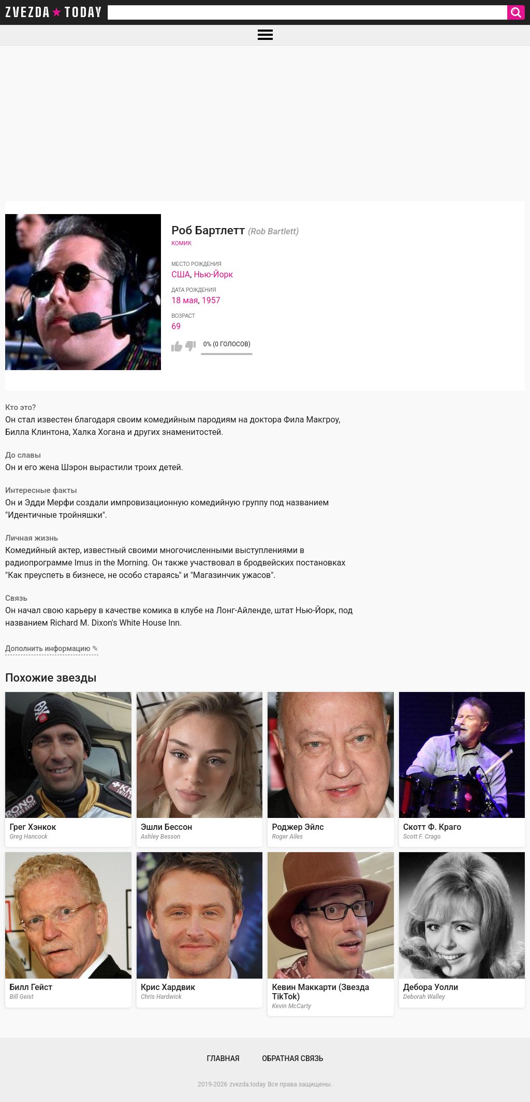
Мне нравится (176, 346)
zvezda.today (247, 1084)
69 (176, 326)
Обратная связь (292, 1058)
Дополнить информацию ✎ (51, 648)
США (180, 274)
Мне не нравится (190, 346)
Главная (223, 1058)
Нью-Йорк (213, 274)
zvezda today (53, 12)
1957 (211, 300)
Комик (181, 243)
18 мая (184, 300)
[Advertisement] (265, 123)
